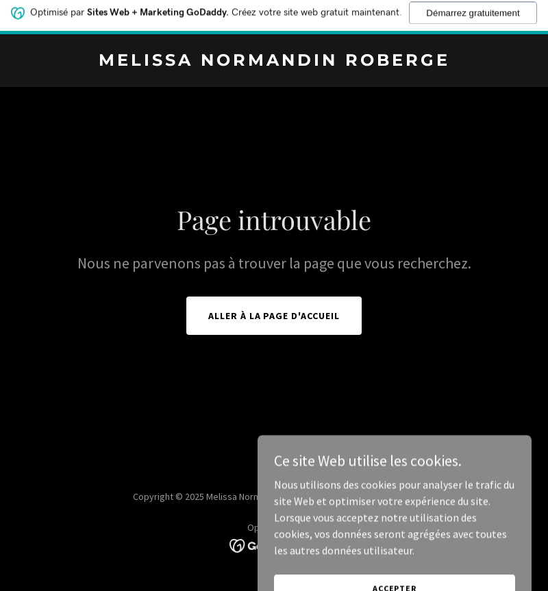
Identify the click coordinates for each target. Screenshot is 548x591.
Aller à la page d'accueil (274, 316)
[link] (274, 61)
